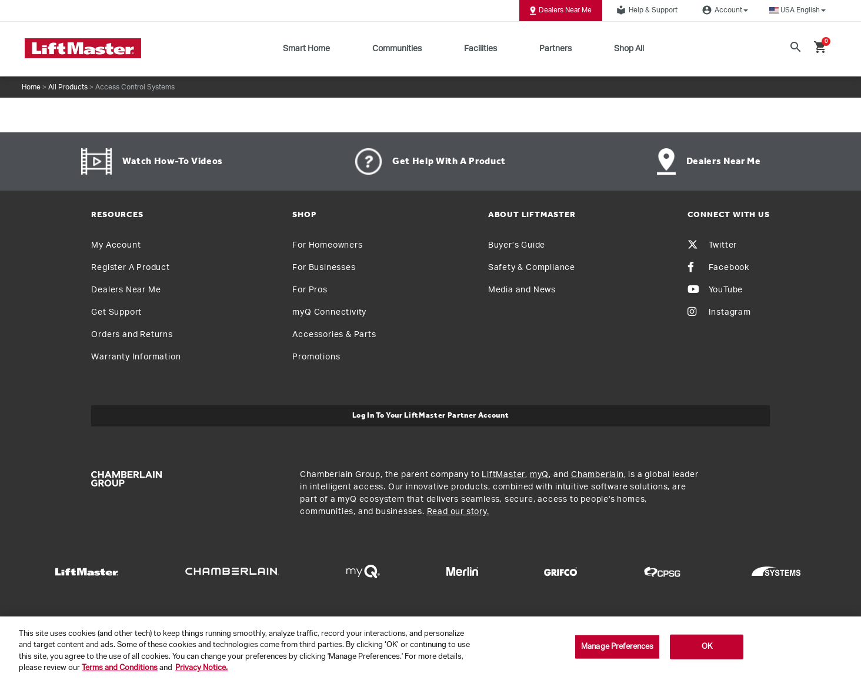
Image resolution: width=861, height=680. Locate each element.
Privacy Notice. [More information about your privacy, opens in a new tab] (201, 668)
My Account (116, 245)
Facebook (718, 268)
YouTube (715, 290)
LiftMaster (503, 475)
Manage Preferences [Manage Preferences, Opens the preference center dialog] (617, 647)
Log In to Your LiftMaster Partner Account (430, 415)
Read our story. (458, 512)
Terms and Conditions (120, 668)
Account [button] (723, 10)
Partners (555, 49)
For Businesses (323, 268)
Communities (397, 49)
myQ (539, 475)
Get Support (116, 312)
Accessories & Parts (334, 335)
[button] (797, 10)
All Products (68, 87)
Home (31, 87)
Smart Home (306, 49)
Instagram (719, 312)
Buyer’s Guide (516, 245)
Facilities (480, 49)
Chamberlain (597, 475)
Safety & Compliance (531, 268)
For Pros (309, 290)
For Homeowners (327, 245)
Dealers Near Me (561, 10)
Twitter (712, 245)
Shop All (629, 49)
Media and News (522, 290)
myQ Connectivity (329, 312)
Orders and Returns (131, 335)
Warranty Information (136, 357)
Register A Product (130, 268)
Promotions (316, 357)
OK (707, 647)
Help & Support (645, 10)
